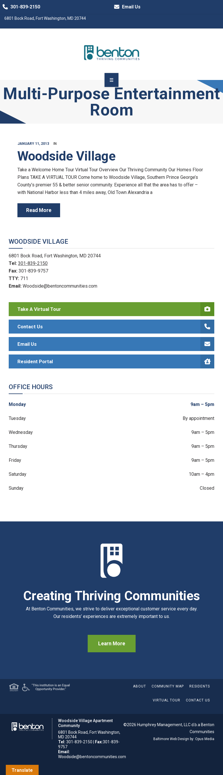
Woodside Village (66, 156)
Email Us (126, 7)
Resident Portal (115, 361)
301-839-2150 (20, 7)
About (139, 686)
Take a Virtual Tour (115, 309)
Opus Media (204, 739)
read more (38, 210)
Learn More (111, 643)
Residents (199, 686)
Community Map (168, 686)
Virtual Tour (166, 700)
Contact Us (115, 327)
